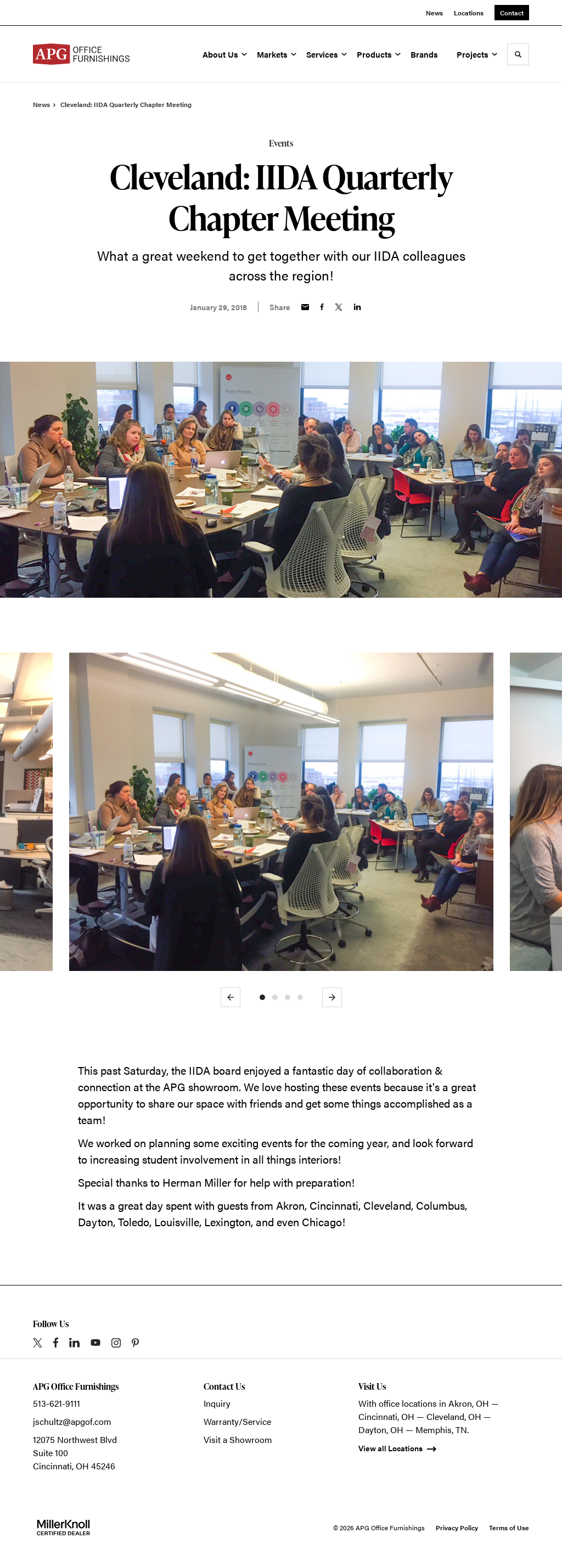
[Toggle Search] (518, 54)
